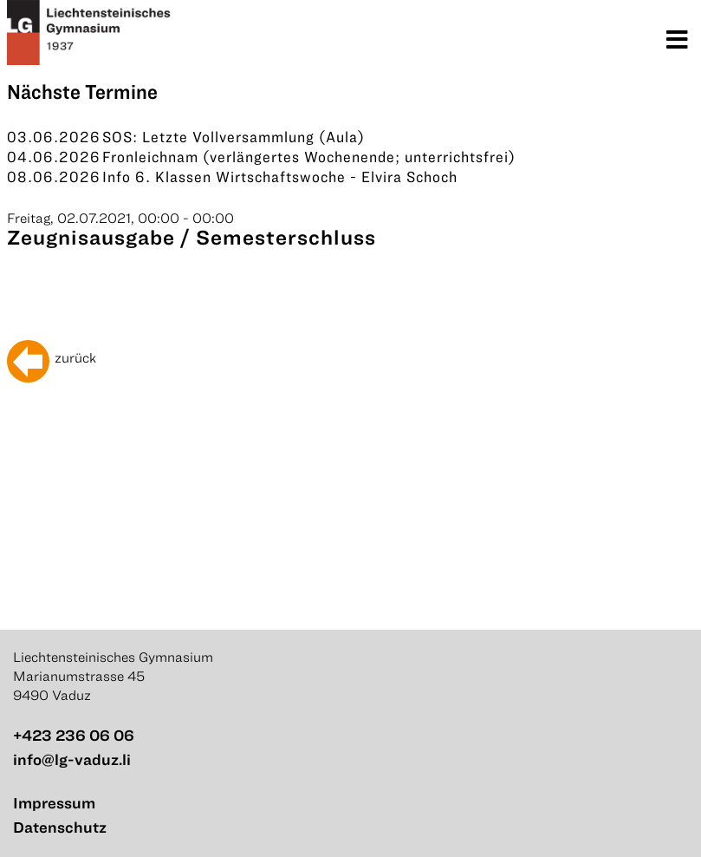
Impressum (54, 803)
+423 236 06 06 (73, 735)
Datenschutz (60, 827)
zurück (75, 357)
